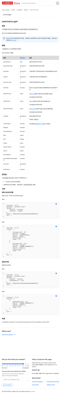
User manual (5, 10)
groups (33, 93)
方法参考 (19, 10)
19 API (13, 10)
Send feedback (7, 385)
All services (35, 384)
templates (33, 108)
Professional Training (53, 381)
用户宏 (26, 10)
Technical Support (37, 381)
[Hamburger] (57, 3)
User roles (13, 40)
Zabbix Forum (51, 384)
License (32, 391)
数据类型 (22, 57)
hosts (32, 101)
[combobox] (38, 3)
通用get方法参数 (40, 123)
